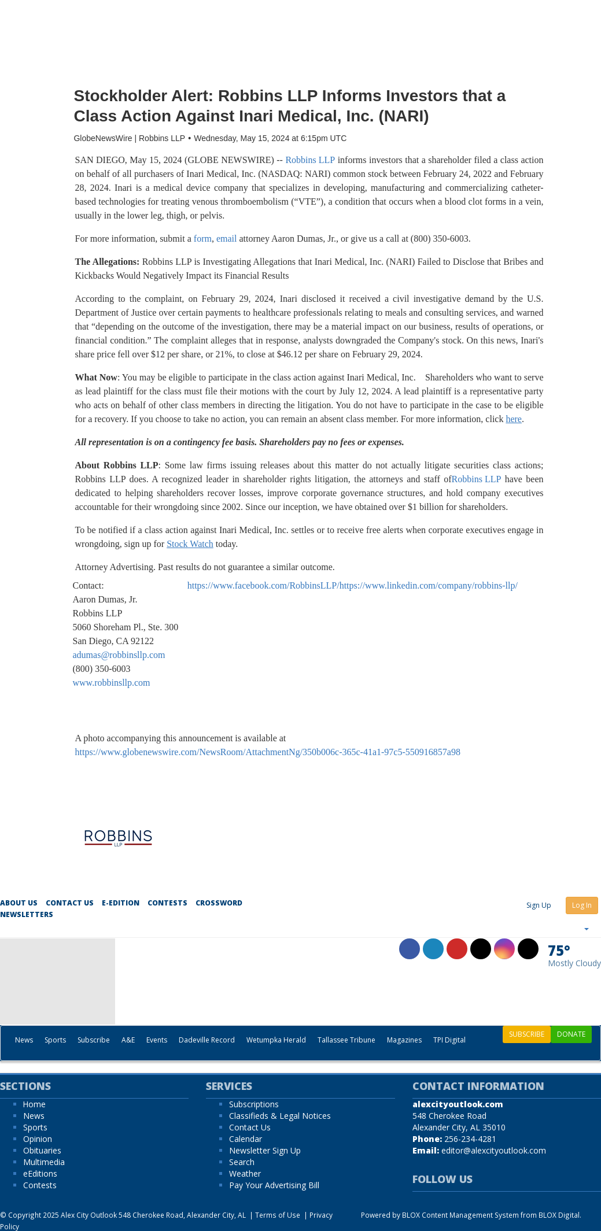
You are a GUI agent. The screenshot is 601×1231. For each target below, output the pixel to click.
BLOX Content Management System (460, 1214)
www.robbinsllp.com (111, 682)
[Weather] (574, 955)
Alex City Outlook (89, 1214)
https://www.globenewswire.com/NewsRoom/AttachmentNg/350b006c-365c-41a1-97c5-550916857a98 (267, 752)
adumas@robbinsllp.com (119, 655)
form (203, 238)
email (226, 238)
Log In (582, 905)
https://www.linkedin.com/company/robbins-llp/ (429, 585)
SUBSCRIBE (526, 1034)
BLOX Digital (559, 1214)
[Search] (594, 1051)
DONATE (571, 1034)
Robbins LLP (310, 160)
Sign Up (538, 905)
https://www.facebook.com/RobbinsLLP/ (263, 585)
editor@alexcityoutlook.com (493, 1150)
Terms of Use (277, 1214)
